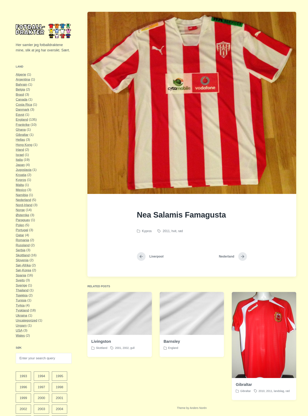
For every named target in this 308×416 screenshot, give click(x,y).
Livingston (101, 353)
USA (19, 330)
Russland (23, 245)
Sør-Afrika (23, 265)
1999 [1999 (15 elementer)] (23, 398)
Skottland (23, 255)
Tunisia (21, 300)
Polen (20, 225)
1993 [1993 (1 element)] (23, 376)
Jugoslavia (23, 170)
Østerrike (22, 215)
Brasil (20, 94)
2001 (118, 359)
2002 (126, 359)
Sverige (21, 285)
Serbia (20, 250)
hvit (173, 231)
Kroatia (21, 175)
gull (132, 359)
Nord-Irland (24, 205)
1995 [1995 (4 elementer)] (59, 376)
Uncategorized (26, 320)
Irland (20, 150)
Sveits (20, 280)
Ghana (21, 130)
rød (180, 231)
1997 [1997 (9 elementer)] (41, 387)
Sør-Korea (23, 270)
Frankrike (23, 125)
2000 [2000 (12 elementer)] (41, 398)
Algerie (21, 74)
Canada (22, 99)
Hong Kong (24, 145)
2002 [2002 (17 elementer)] (23, 409)
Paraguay (23, 220)
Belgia (20, 89)
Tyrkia (20, 305)
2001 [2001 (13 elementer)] (59, 398)
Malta (20, 185)
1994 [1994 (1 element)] (41, 376)
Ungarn (21, 325)
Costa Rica (24, 105)
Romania (22, 240)
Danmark (22, 109)
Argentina (23, 79)
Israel (20, 155)
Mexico (21, 190)
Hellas (20, 140)
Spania (21, 275)
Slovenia (22, 260)
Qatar (20, 235)
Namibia (22, 195)
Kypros (21, 180)
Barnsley (172, 353)
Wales (20, 335)
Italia (19, 160)
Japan (20, 165)
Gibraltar (22, 135)
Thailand (22, 290)
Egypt (20, 115)
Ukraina (21, 315)
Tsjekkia (22, 295)
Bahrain (21, 84)
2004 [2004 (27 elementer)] (59, 409)
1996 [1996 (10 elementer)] (23, 387)
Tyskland (22, 310)
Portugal (22, 230)
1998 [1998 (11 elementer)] (59, 387)
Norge (20, 210)
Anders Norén (198, 408)
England (22, 119)
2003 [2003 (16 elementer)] (41, 409)
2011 (166, 231)
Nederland (23, 200)
